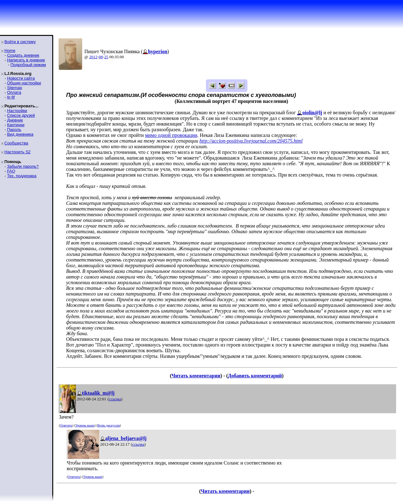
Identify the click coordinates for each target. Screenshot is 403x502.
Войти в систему (20, 41)
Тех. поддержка (21, 175)
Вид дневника (20, 134)
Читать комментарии (196, 375)
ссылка (115, 399)
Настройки (17, 110)
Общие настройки (24, 83)
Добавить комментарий (255, 375)
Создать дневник (23, 55)
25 (106, 56)
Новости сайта (21, 78)
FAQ (11, 171)
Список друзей (21, 115)
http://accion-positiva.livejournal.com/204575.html (251, 141)
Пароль (14, 129)
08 (101, 56)
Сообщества (16, 143)
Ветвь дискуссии (108, 425)
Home (9, 50)
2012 (93, 56)
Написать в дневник (26, 60)
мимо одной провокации (171, 135)
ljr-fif (11, 97)
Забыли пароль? (22, 166)
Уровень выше (84, 425)
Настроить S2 (17, 151)
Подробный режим (28, 64)
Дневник (15, 120)
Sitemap (14, 87)
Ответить (66, 425)
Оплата (14, 92)
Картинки (15, 124)
